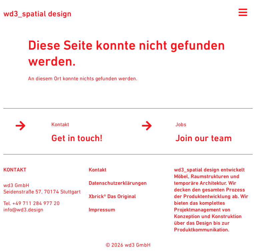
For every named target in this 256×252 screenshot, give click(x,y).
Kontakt (60, 124)
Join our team (203, 137)
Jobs (180, 124)
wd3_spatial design (37, 13)
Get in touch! (77, 137)
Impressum (102, 209)
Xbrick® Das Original (112, 196)
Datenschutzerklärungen (118, 183)
